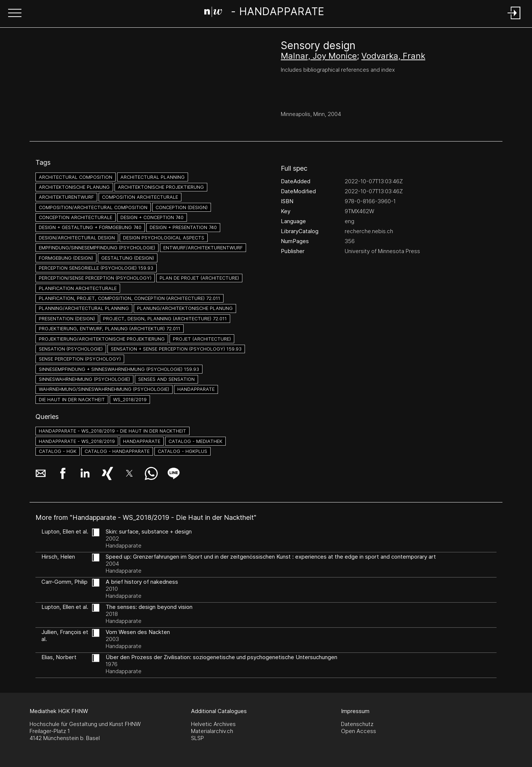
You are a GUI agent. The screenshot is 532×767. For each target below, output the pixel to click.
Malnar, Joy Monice (319, 56)
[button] (15, 13)
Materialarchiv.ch (212, 730)
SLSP (197, 738)
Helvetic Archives (213, 723)
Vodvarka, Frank (393, 56)
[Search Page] (264, 13)
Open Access (358, 730)
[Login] (514, 19)
